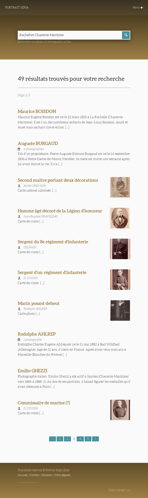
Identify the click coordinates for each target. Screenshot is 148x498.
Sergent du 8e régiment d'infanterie (53, 241)
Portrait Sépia (17, 7)
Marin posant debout (39, 303)
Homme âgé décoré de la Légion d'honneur (60, 210)
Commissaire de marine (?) (44, 402)
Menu (137, 7)
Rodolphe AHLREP (37, 334)
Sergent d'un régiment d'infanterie (52, 272)
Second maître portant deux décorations (58, 180)
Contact (34, 475)
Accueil (22, 475)
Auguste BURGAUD (38, 143)
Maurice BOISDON (37, 111)
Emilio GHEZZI (32, 370)
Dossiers (47, 475)
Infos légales (62, 475)
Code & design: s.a (119, 490)
